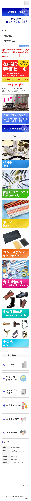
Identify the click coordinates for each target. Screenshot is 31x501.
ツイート (5, 27)
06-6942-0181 (14, 456)
